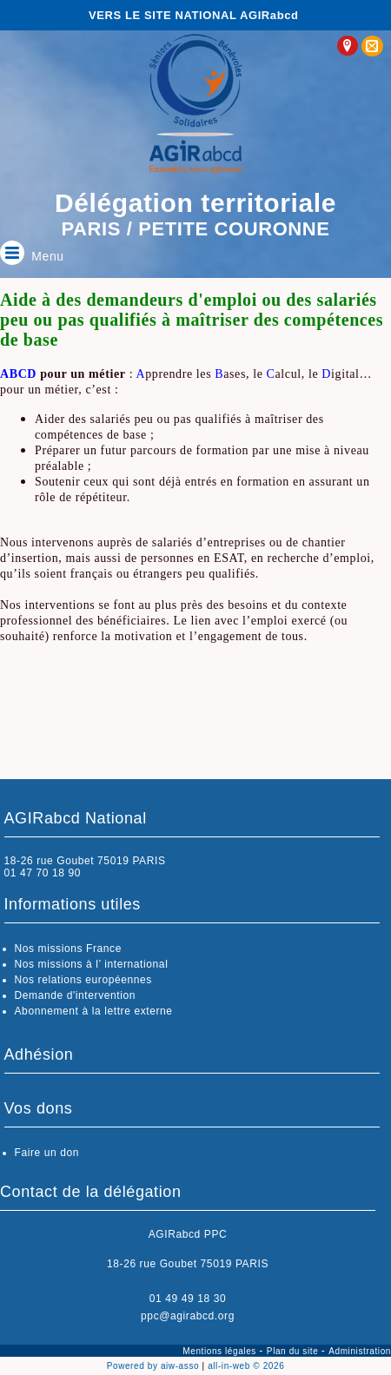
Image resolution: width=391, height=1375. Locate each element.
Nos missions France (68, 948)
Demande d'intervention (75, 995)
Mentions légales (220, 1351)
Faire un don (47, 1153)
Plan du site (294, 1351)
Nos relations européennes (83, 980)
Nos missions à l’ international (92, 964)
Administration (359, 1351)
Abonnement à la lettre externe (94, 1011)
